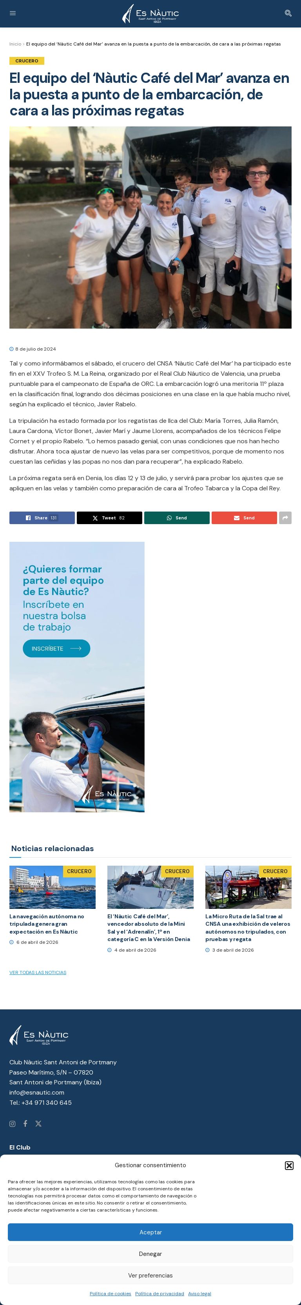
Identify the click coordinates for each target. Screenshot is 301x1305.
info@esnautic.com (36, 1092)
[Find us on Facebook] (25, 1124)
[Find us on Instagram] (12, 1124)
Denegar (150, 1254)
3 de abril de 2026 (229, 950)
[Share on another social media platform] (285, 518)
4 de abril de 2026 (131, 950)
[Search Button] (288, 13)
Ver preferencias (150, 1275)
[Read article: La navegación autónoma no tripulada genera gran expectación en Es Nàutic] (52, 887)
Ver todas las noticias (37, 972)
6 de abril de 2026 (33, 942)
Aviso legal (199, 1293)
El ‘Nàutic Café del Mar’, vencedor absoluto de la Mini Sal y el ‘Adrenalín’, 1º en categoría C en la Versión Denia (148, 928)
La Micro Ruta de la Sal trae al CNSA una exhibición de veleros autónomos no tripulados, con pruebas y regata (247, 928)
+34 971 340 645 (47, 1102)
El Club (20, 1147)
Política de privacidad (159, 1293)
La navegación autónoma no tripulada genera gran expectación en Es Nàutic (46, 924)
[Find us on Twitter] (38, 1124)
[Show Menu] (12, 13)
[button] (289, 1166)
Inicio (15, 44)
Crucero (26, 61)
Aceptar (151, 1232)
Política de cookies (110, 1293)
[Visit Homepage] (150, 14)
